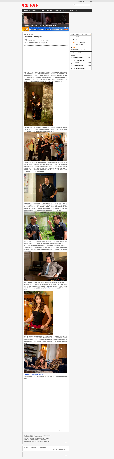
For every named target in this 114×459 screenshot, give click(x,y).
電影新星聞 (31, 34)
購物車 (71, 10)
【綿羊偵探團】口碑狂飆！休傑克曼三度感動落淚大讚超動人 (36, 438)
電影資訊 (26, 10)
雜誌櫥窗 (49, 10)
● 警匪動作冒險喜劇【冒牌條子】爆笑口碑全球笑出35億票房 (36, 41)
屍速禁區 (77, 36)
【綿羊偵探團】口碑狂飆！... (79, 63)
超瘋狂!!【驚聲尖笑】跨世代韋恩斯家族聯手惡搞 (47, 25)
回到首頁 (80, 1)
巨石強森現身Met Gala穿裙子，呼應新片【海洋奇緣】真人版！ (37, 441)
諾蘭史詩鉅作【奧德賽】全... (79, 57)
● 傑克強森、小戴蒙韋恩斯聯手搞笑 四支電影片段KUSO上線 (36, 42)
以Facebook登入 (87, 1)
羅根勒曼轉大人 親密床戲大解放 (59, 449)
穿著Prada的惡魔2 (79, 44)
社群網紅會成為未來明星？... (79, 65)
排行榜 (64, 10)
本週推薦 (79, 53)
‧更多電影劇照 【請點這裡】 (31, 374)
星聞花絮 (41, 10)
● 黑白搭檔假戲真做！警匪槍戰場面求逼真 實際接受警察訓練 (36, 44)
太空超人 (77, 47)
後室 (77, 39)
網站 (48, 288)
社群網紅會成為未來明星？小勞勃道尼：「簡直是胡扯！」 (36, 439)
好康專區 (57, 10)
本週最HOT (73, 53)
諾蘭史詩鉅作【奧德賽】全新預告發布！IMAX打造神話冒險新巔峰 (37, 435)
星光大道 (34, 10)
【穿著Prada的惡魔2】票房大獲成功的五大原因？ (34, 436)
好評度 (86, 34)
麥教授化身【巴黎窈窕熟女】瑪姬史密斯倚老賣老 (36, 447)
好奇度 (82, 34)
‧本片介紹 (40, 374)
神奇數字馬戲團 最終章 (80, 42)
